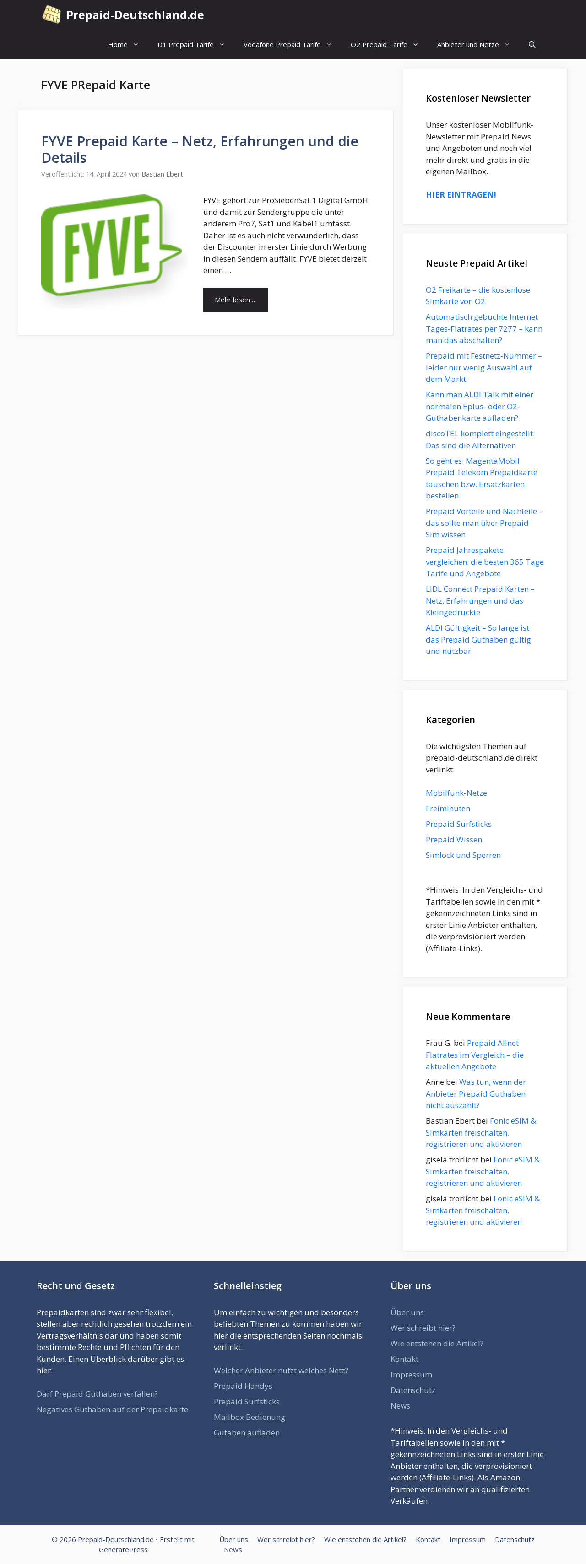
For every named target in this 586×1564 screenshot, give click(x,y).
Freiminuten (448, 808)
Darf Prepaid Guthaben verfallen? (97, 1393)
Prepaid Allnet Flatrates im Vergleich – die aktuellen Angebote (475, 1054)
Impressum (411, 1374)
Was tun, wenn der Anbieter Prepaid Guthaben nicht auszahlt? (476, 1093)
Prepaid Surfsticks (459, 824)
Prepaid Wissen (454, 839)
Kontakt (404, 1359)
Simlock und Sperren (463, 855)
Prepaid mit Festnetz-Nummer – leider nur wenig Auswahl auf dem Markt (484, 367)
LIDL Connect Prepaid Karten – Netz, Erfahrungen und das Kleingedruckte (480, 600)
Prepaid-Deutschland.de (135, 14)
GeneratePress (123, 1549)
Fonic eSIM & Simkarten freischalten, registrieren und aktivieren (481, 1132)
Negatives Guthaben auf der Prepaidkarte (112, 1409)
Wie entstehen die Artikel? (437, 1343)
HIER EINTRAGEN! (461, 194)
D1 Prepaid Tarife (195, 44)
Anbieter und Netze (478, 44)
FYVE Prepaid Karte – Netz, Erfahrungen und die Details (199, 149)
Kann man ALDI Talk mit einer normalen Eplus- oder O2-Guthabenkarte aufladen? (479, 406)
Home (128, 44)
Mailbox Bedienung (249, 1417)
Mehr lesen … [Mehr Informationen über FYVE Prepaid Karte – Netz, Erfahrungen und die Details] (236, 299)
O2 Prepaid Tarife (389, 44)
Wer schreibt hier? (423, 1328)
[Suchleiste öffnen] (532, 44)
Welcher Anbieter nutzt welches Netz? (281, 1370)
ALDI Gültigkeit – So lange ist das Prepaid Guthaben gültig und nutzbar (478, 639)
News (400, 1405)
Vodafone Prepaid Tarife (293, 44)
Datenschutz (413, 1390)
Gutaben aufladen (247, 1432)
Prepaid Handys (243, 1386)
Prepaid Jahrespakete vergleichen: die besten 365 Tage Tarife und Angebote (485, 561)
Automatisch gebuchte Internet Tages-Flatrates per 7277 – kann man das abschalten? (484, 328)
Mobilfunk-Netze (456, 792)
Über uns (407, 1312)
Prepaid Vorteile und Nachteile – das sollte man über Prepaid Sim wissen (484, 523)
